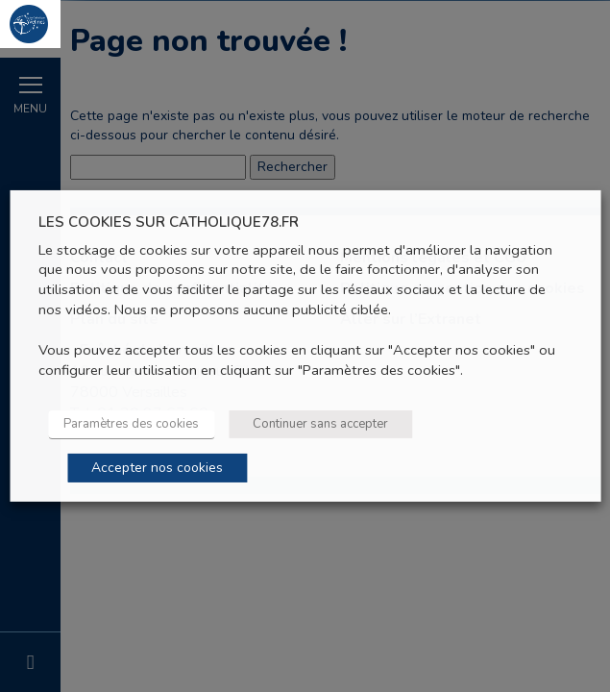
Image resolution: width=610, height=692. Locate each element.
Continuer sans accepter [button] (320, 423)
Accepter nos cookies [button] (157, 467)
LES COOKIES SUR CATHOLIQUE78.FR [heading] (168, 222)
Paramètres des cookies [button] (131, 423)
